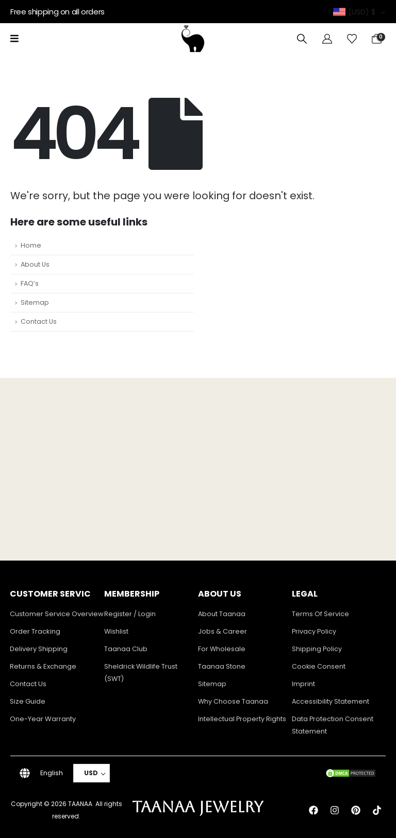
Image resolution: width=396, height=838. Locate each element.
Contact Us (39, 321)
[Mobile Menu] (14, 38)
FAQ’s (30, 283)
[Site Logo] (192, 38)
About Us (35, 264)
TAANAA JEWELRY (197, 807)
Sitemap (35, 302)
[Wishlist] (352, 39)
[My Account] (327, 39)
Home (31, 245)
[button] (301, 39)
